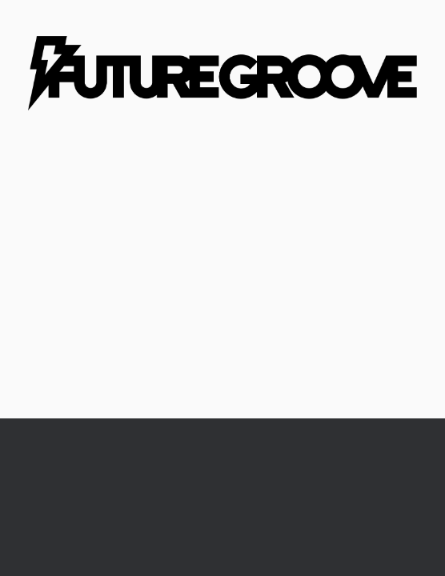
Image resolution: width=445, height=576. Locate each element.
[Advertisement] (222, 298)
